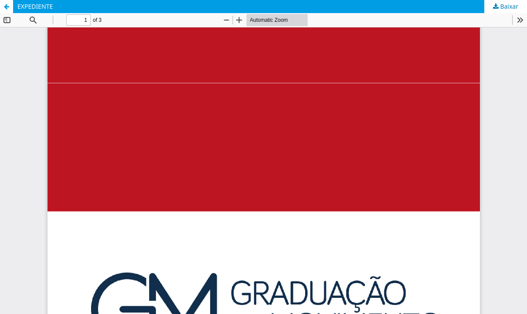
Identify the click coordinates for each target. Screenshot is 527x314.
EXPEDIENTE (35, 6)
